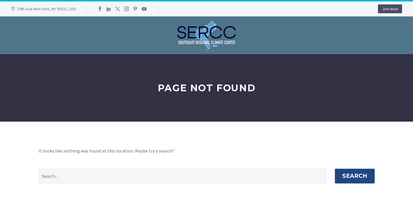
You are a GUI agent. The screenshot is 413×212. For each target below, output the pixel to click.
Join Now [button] (390, 8)
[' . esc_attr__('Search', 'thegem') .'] (182, 176)
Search (354, 176)
